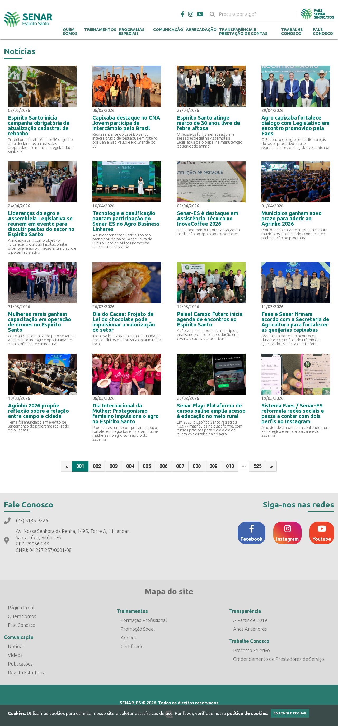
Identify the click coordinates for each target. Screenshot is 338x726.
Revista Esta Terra (26, 672)
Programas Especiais (131, 31)
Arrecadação (201, 29)
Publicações (20, 663)
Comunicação (168, 29)
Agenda (129, 637)
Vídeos (15, 655)
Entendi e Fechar (290, 713)
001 (80, 466)
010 (230, 466)
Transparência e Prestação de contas (243, 31)
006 (163, 466)
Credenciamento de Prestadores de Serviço (278, 659)
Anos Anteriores (250, 629)
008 (197, 466)
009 (213, 466)
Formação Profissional (144, 620)
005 (147, 466)
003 (114, 466)
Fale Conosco (323, 31)
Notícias (16, 646)
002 (97, 466)
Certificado (132, 646)
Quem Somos (70, 31)
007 (180, 466)
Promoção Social (138, 629)
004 (130, 466)
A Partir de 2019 (250, 620)
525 (257, 466)
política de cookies (247, 713)
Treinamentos (100, 29)
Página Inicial (21, 607)
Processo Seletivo (251, 650)
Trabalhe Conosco (292, 31)
